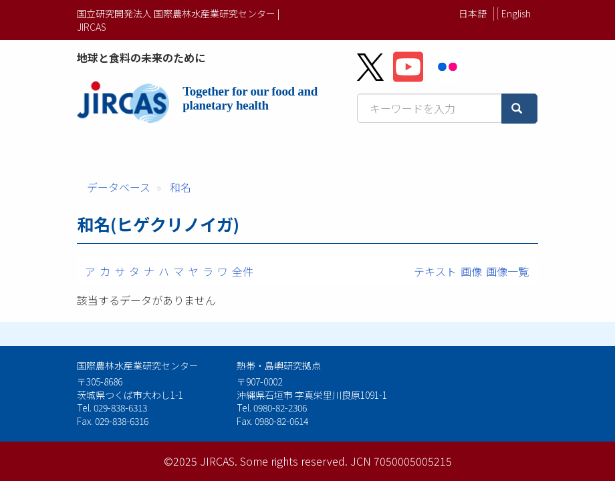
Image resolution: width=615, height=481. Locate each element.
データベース (118, 187)
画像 (471, 271)
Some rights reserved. (294, 461)
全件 (242, 271)
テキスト (435, 271)
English (516, 13)
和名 (180, 187)
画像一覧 (507, 271)
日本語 (473, 13)
